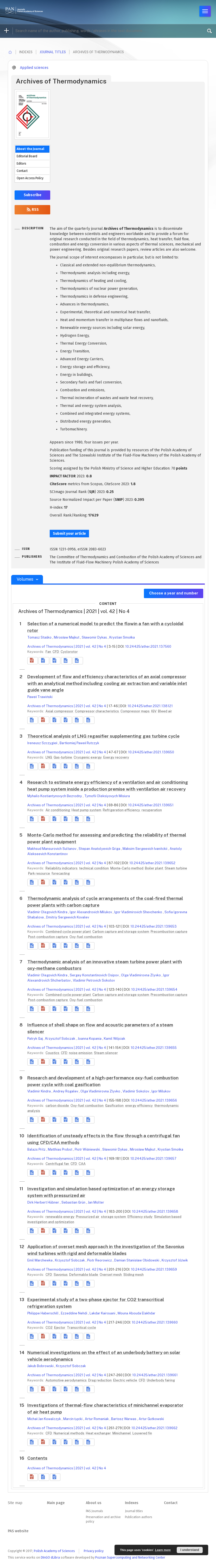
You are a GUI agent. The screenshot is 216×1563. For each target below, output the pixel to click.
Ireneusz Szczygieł (42, 743)
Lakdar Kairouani (103, 1313)
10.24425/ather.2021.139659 (154, 1269)
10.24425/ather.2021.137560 (148, 646)
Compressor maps (135, 711)
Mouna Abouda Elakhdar (136, 1313)
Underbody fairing (161, 1380)
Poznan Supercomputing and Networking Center (130, 1557)
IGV (154, 711)
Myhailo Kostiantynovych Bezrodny (55, 796)
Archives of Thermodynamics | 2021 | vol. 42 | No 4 (66, 646)
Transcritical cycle (81, 1328)
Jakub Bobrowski (40, 1366)
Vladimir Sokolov (136, 1091)
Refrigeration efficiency (122, 810)
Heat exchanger (99, 1433)
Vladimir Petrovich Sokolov (94, 980)
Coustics (53, 1053)
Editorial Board (27, 156)
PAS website (18, 1531)
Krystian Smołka (122, 637)
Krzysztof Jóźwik (175, 1260)
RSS (32, 209)
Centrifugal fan (58, 1164)
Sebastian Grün (73, 1202)
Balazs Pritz (36, 1149)
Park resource (39, 873)
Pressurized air (88, 1217)
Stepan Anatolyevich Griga (100, 849)
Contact (22, 171)
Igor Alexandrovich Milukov (91, 912)
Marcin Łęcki (73, 1419)
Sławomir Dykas (95, 637)
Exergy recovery (116, 757)
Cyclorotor (69, 652)
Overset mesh (111, 1275)
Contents (37, 1458)
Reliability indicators (62, 868)
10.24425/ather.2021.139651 (151, 805)
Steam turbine (176, 868)
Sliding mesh (133, 1275)
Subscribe (32, 195)
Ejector (60, 1328)
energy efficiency (139, 1106)
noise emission (81, 1053)
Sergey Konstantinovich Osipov (94, 975)
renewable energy (60, 1217)
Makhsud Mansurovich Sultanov (52, 849)
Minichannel (122, 1433)
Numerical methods (69, 1433)
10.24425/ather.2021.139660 (155, 1322)
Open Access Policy (30, 178)
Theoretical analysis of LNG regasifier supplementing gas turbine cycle (103, 736)
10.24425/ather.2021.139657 (153, 1159)
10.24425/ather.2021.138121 (150, 706)
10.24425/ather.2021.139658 (155, 1211)
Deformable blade (84, 1275)
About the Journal (30, 149)
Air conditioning (58, 810)
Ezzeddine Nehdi (74, 1313)
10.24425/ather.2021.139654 (154, 989)
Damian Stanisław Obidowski (137, 1260)
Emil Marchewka (40, 1260)
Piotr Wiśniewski (88, 1149)
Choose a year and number (173, 593)
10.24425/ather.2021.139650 (151, 752)
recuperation (152, 810)
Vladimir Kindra (39, 1091)
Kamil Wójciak (114, 1039)
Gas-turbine (63, 757)
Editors (21, 163)
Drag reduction (100, 1380)
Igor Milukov (160, 1091)
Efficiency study (140, 1217)
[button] (32, 660)
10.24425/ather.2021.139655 (154, 1048)
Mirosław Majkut (67, 637)
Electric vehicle (125, 1380)
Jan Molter (96, 1202)
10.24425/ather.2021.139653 (153, 926)
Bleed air (165, 711)
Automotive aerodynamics (66, 1380)
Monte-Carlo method (127, 868)
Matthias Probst (60, 1149)
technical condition (94, 868)
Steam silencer (106, 1053)
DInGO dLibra (50, 1557)
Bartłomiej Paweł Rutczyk (79, 743)
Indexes (131, 1503)
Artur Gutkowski (151, 1419)
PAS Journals (94, 1511)
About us (93, 1503)
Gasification (114, 1106)
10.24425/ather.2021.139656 (154, 1100)
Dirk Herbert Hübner (43, 1202)
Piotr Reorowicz (100, 1260)
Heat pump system (87, 810)
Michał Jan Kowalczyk (44, 1419)
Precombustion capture (169, 932)
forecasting (61, 873)
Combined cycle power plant (69, 932)
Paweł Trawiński (40, 697)
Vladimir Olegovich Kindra (47, 912)
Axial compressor (60, 711)
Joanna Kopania (90, 1039)
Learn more (163, 1550)
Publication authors (138, 1517)
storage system (114, 1217)
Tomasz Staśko (39, 637)
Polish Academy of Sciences (54, 1551)
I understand (189, 1550)
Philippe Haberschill (43, 1313)
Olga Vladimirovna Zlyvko (141, 975)
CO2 (49, 1328)
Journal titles (53, 52)
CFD (56, 652)
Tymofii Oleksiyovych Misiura (107, 796)
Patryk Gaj (35, 1039)
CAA (82, 1164)
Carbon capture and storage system (121, 932)
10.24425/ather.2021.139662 (154, 1428)
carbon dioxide (58, 1106)
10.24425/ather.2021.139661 (155, 1375)
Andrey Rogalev (66, 1091)
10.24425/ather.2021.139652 (152, 863)
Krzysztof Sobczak (60, 1039)
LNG (49, 757)
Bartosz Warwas (124, 1419)
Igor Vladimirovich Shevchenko (138, 912)
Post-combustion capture (48, 937)
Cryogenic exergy (88, 757)
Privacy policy (94, 1551)
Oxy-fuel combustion (86, 937)
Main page (56, 1503)
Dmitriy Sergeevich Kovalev (67, 917)
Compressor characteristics (97, 711)
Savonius (61, 1275)
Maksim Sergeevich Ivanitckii (145, 849)
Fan (49, 652)
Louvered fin (142, 1433)
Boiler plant (154, 868)
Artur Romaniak (97, 1419)
